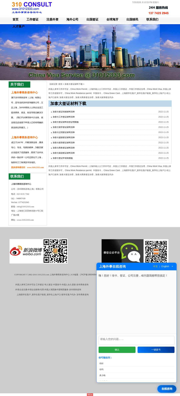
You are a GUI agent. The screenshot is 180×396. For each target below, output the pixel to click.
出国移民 (132, 19)
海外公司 (72, 19)
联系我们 (152, 19)
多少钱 (102, 375)
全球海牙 (112, 19)
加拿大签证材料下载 (74, 84)
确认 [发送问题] (117, 349)
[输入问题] (137, 340)
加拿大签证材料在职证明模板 (66, 122)
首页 (15, 19)
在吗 (101, 369)
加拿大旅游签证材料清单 (64, 153)
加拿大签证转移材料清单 (64, 112)
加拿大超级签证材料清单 (64, 137)
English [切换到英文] (165, 266)
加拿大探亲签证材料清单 (64, 142)
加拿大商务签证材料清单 (64, 148)
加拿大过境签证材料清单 (64, 132)
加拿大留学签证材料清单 (64, 127)
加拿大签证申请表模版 (63, 158)
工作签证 (32, 19)
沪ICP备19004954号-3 (90, 274)
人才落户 (18, 26)
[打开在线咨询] (167, 389)
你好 (101, 363)
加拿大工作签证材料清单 (64, 117)
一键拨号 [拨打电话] (156, 349)
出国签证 (92, 19)
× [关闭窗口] (172, 266)
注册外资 (52, 19)
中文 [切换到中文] (155, 266)
